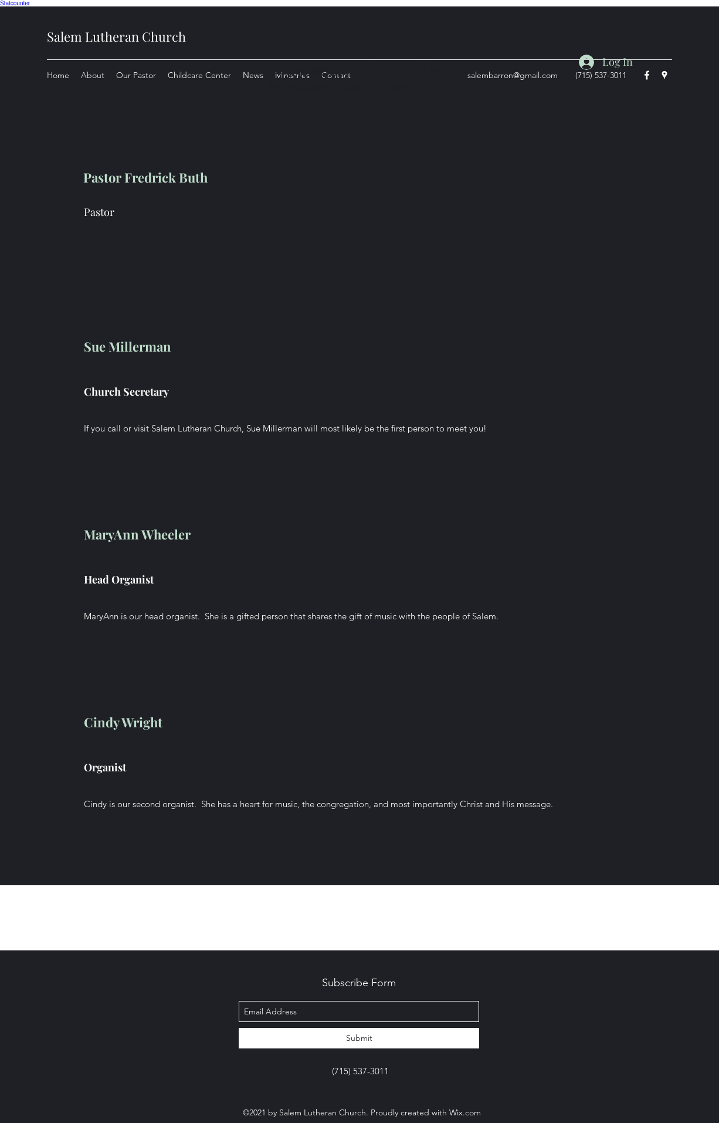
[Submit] (359, 1038)
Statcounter (15, 3)
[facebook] (647, 75)
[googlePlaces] (664, 75)
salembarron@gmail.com (512, 75)
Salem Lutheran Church (116, 36)
